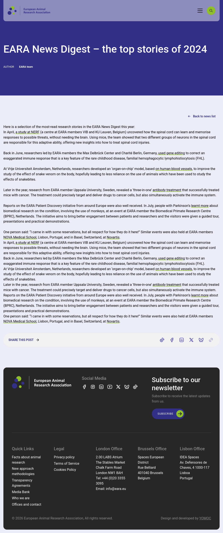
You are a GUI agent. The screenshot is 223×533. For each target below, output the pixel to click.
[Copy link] (211, 340)
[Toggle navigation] (200, 10)
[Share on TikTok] (162, 340)
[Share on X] (191, 340)
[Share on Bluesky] (201, 340)
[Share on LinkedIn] (181, 340)
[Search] (211, 10)
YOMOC (205, 518)
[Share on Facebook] (171, 340)
